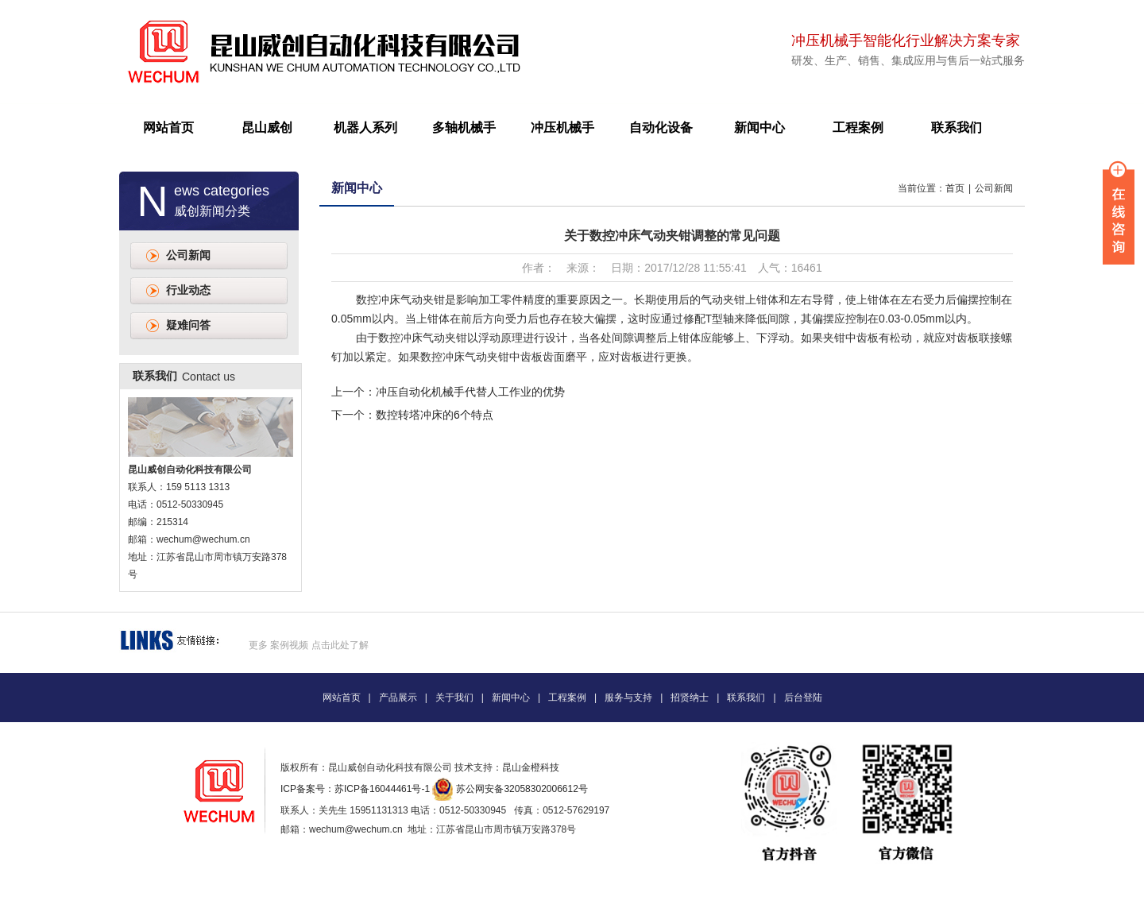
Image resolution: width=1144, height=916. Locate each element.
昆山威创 (267, 127)
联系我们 (956, 127)
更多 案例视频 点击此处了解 (309, 645)
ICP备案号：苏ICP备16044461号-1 (355, 788)
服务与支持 (628, 697)
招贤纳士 (690, 697)
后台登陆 (803, 697)
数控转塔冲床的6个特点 (434, 414)
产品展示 (398, 697)
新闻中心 (759, 127)
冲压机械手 (562, 127)
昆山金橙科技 (530, 767)
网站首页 (168, 127)
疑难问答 (188, 325)
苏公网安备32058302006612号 (521, 788)
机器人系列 (365, 127)
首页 (954, 188)
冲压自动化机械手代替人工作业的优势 (470, 391)
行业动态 (188, 290)
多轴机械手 (464, 127)
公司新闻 (188, 255)
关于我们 (454, 697)
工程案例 (858, 127)
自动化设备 (661, 127)
